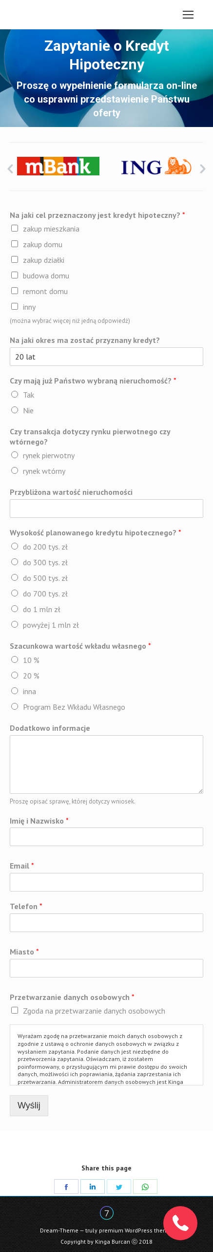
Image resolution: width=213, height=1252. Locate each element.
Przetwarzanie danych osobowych (72, 997)
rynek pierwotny (49, 455)
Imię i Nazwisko (39, 821)
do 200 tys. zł (45, 547)
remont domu (45, 291)
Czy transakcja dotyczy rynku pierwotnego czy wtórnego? (90, 436)
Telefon (26, 906)
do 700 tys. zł (45, 593)
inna (29, 691)
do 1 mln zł (41, 609)
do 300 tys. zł (45, 562)
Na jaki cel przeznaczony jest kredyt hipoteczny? (97, 215)
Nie (28, 410)
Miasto (24, 951)
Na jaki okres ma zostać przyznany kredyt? (85, 340)
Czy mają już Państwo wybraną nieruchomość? (93, 380)
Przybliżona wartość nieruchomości (71, 492)
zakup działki (43, 260)
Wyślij (29, 1105)
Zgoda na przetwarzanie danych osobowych (94, 1011)
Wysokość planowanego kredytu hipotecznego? (95, 532)
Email (22, 865)
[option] (58, 166)
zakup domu (42, 244)
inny (29, 307)
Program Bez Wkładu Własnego (74, 707)
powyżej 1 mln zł (51, 625)
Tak (28, 395)
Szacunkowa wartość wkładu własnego (80, 646)
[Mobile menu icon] (188, 14)
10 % (31, 660)
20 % (31, 675)
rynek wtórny (44, 471)
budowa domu (46, 275)
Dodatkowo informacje (50, 728)
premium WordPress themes (136, 1230)
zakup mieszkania (51, 228)
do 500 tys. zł (45, 578)
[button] (10, 169)
